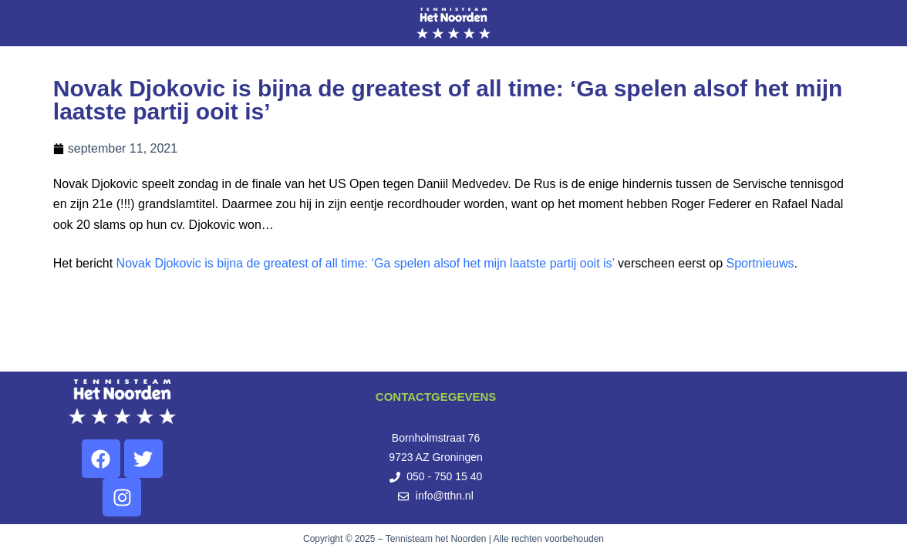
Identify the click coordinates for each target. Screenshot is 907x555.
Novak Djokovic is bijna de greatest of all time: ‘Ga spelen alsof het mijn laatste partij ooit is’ (365, 263)
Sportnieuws (760, 263)
